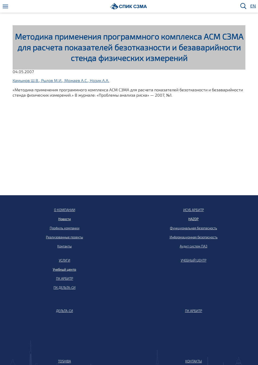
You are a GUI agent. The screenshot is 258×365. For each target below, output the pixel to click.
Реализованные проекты (64, 237)
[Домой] (128, 6)
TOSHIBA (64, 361)
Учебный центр (64, 269)
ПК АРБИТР (64, 278)
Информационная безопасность (194, 237)
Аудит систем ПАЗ (193, 246)
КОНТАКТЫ (193, 361)
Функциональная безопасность (193, 228)
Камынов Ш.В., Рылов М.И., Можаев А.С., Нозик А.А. (61, 80)
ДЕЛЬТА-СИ (64, 311)
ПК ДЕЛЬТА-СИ (64, 288)
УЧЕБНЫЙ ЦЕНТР (194, 260)
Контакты (64, 246)
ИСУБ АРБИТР (193, 210)
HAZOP (193, 219)
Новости (64, 219)
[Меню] (5, 6)
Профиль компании (65, 228)
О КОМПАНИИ (64, 210)
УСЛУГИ (64, 260)
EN (252, 6)
